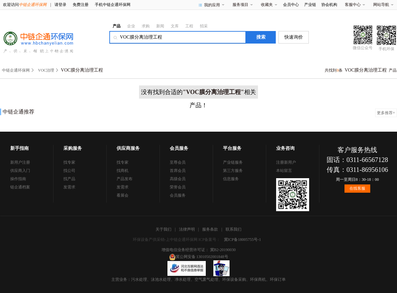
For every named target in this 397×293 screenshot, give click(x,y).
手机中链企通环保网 (112, 4)
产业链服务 (233, 162)
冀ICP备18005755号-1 (242, 239)
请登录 (60, 4)
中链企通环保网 (16, 70)
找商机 (122, 170)
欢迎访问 (25, 4)
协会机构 (329, 4)
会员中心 (291, 4)
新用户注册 (20, 162)
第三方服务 (233, 170)
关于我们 (163, 229)
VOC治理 (46, 70)
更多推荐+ (386, 113)
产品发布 (124, 179)
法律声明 (187, 229)
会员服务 (178, 195)
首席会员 (178, 170)
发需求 (69, 187)
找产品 (69, 179)
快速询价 (293, 37)
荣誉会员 (178, 187)
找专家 (69, 162)
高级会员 (178, 179)
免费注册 (81, 4)
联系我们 (233, 229)
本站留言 (284, 170)
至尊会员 (178, 162)
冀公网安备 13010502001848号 (198, 256)
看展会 (122, 195)
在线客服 (357, 188)
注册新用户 (286, 162)
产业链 (310, 4)
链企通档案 (20, 187)
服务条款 (210, 229)
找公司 (69, 170)
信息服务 (231, 179)
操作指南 (18, 179)
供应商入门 (20, 170)
